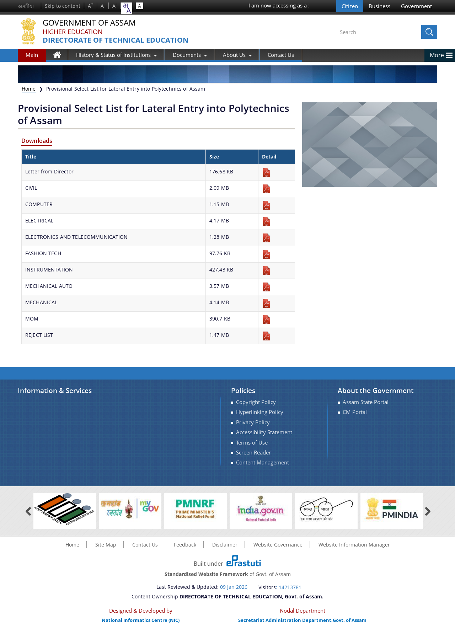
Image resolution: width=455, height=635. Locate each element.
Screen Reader (253, 452)
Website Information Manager (354, 544)
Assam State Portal (366, 402)
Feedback (185, 544)
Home (60, 56)
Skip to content (62, 5)
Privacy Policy (253, 422)
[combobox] (126, 8)
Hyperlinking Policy (259, 412)
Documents (190, 54)
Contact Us (281, 54)
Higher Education (73, 31)
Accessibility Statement (264, 432)
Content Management (262, 462)
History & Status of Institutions (116, 54)
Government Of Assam (89, 22)
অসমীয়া (26, 6)
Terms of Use (252, 442)
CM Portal (355, 412)
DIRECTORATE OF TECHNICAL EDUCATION (115, 40)
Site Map (105, 544)
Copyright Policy (256, 402)
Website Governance (278, 544)
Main (32, 54)
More (437, 55)
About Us (237, 54)
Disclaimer (224, 544)
